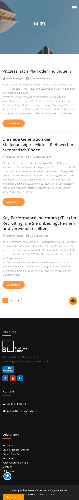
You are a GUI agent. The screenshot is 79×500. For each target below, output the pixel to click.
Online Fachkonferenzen (15, 449)
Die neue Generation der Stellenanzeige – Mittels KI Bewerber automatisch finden (38, 144)
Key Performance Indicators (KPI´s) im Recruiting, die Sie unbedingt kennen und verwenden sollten (39, 223)
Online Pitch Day (11, 454)
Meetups (7, 466)
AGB (53, 494)
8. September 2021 (40, 78)
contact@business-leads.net (21, 411)
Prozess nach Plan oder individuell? (36, 71)
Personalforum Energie (15, 462)
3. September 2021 (40, 156)
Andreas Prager (14, 78)
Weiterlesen (13, 123)
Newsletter (8, 458)
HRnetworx (8, 445)
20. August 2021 (39, 235)
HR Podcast (8, 471)
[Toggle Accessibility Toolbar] (7, 476)
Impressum (30, 494)
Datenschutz (43, 494)
